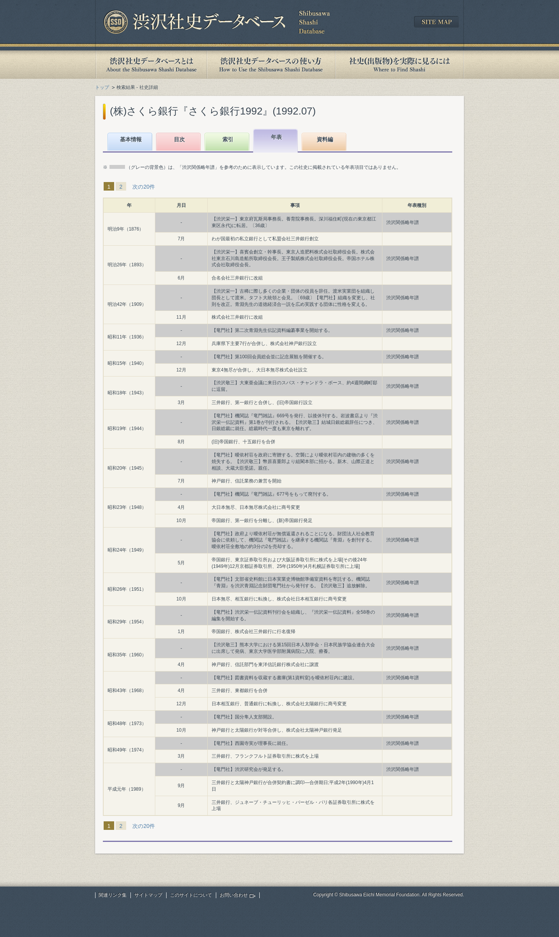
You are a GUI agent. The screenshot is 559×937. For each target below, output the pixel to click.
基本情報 (131, 139)
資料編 (325, 139)
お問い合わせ (234, 895)
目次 (179, 139)
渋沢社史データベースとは (151, 64)
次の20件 (143, 187)
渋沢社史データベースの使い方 (271, 64)
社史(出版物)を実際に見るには (399, 64)
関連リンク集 (113, 895)
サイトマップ (148, 895)
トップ (102, 87)
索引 (227, 139)
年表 (276, 137)
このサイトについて (191, 895)
